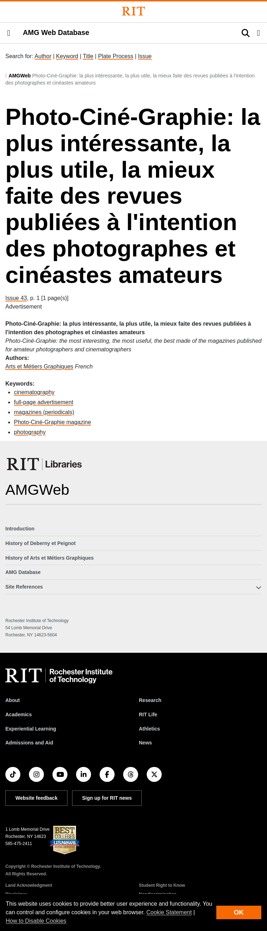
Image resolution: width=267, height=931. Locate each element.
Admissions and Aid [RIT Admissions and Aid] (29, 743)
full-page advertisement (43, 402)
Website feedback (36, 798)
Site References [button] (24, 587)
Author (43, 56)
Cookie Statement (169, 912)
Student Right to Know (162, 885)
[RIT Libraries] (45, 464)
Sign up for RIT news (107, 798)
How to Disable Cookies (36, 921)
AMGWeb (20, 75)
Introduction (20, 528)
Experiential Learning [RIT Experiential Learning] (30, 729)
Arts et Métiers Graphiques (39, 366)
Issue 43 (16, 298)
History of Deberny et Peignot (40, 543)
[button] (8, 33)
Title (88, 56)
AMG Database (23, 572)
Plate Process (116, 56)
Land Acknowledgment (28, 885)
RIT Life (148, 714)
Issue (144, 56)
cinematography (34, 392)
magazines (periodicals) (44, 412)
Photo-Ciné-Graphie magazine (52, 422)
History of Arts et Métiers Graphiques (49, 558)
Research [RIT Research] (150, 700)
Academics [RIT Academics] (18, 714)
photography (30, 432)
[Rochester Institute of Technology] (133, 11)
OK (239, 912)
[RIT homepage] (58, 676)
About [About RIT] (12, 700)
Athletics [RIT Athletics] (149, 729)
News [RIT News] (145, 743)
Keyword (67, 56)
